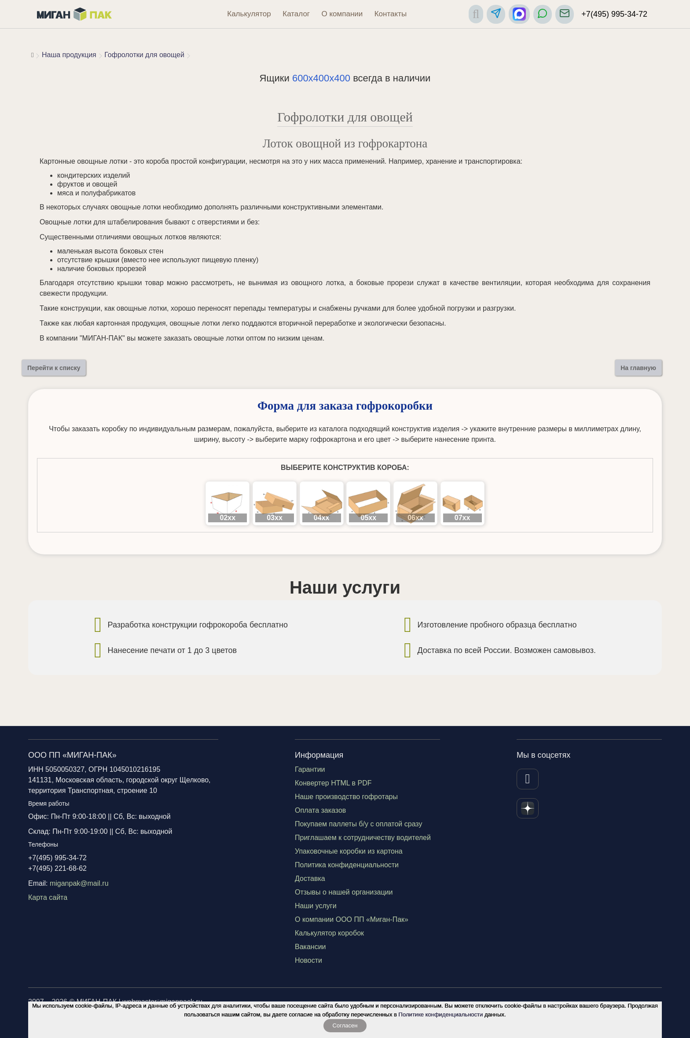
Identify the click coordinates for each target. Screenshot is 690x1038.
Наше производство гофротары (346, 796)
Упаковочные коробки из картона (349, 851)
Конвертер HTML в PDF (333, 783)
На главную (638, 367)
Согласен (345, 1025)
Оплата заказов (320, 810)
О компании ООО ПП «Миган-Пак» (351, 919)
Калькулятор (249, 14)
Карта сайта (47, 897)
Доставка (310, 878)
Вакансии (310, 946)
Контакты (390, 14)
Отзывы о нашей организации (344, 892)
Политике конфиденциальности (441, 1014)
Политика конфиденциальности (347, 865)
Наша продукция (69, 55)
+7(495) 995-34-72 (614, 14)
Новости (308, 960)
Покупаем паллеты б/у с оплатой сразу (358, 824)
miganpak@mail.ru (79, 883)
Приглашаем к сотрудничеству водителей (363, 837)
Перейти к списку (53, 367)
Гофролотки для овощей (144, 55)
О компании (342, 14)
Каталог (296, 14)
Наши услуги (316, 906)
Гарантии (310, 769)
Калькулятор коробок (329, 933)
